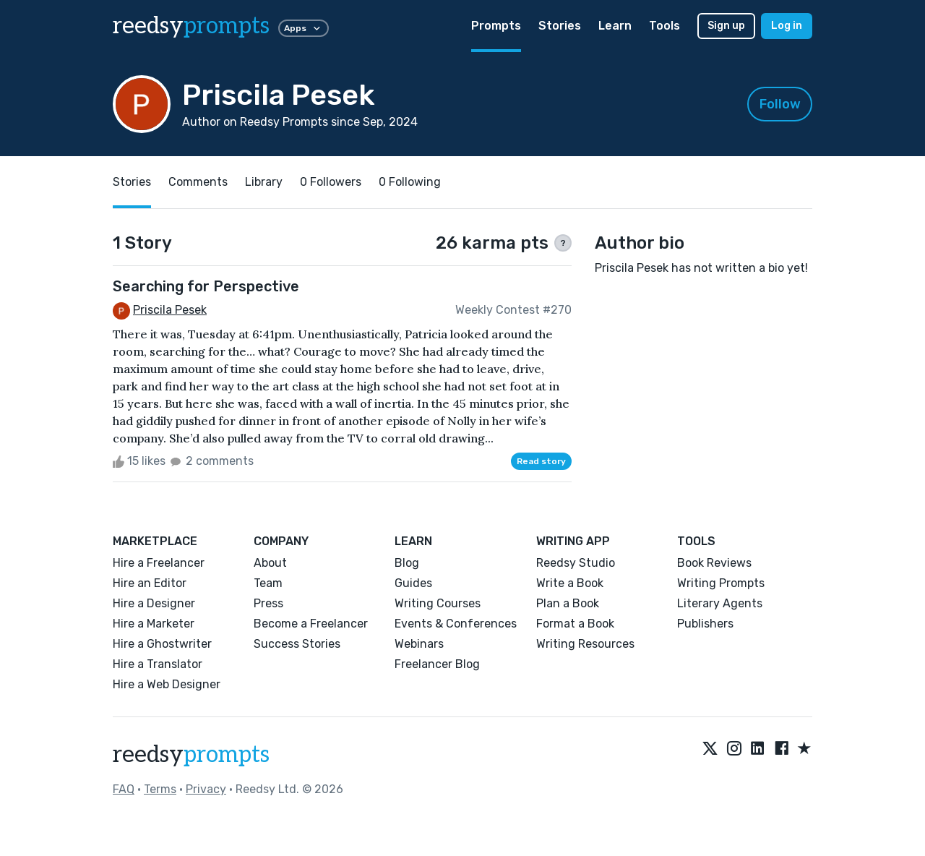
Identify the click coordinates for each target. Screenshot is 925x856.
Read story (541, 461)
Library (264, 182)
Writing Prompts (721, 583)
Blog (407, 563)
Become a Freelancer (311, 623)
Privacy (206, 789)
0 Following (410, 182)
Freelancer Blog (437, 664)
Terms (160, 789)
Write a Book (569, 583)
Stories (559, 26)
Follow (780, 104)
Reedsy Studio (575, 563)
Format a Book (575, 623)
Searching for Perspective (206, 286)
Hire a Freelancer (159, 563)
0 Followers (330, 182)
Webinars (419, 644)
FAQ (123, 789)
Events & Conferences (456, 623)
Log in (786, 26)
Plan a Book (567, 603)
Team (268, 583)
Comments (198, 182)
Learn (615, 26)
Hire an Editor (149, 583)
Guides (413, 583)
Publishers (705, 623)
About (270, 563)
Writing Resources (585, 644)
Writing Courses (438, 603)
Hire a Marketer (153, 623)
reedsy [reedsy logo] (191, 26)
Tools (664, 26)
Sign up (726, 26)
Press (268, 603)
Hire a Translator (157, 664)
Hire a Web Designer (166, 684)
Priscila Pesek (170, 310)
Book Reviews (714, 563)
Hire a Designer (154, 603)
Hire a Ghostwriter (162, 644)
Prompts (496, 26)
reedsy (191, 755)
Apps (303, 28)
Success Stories (297, 644)
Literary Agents (719, 603)
